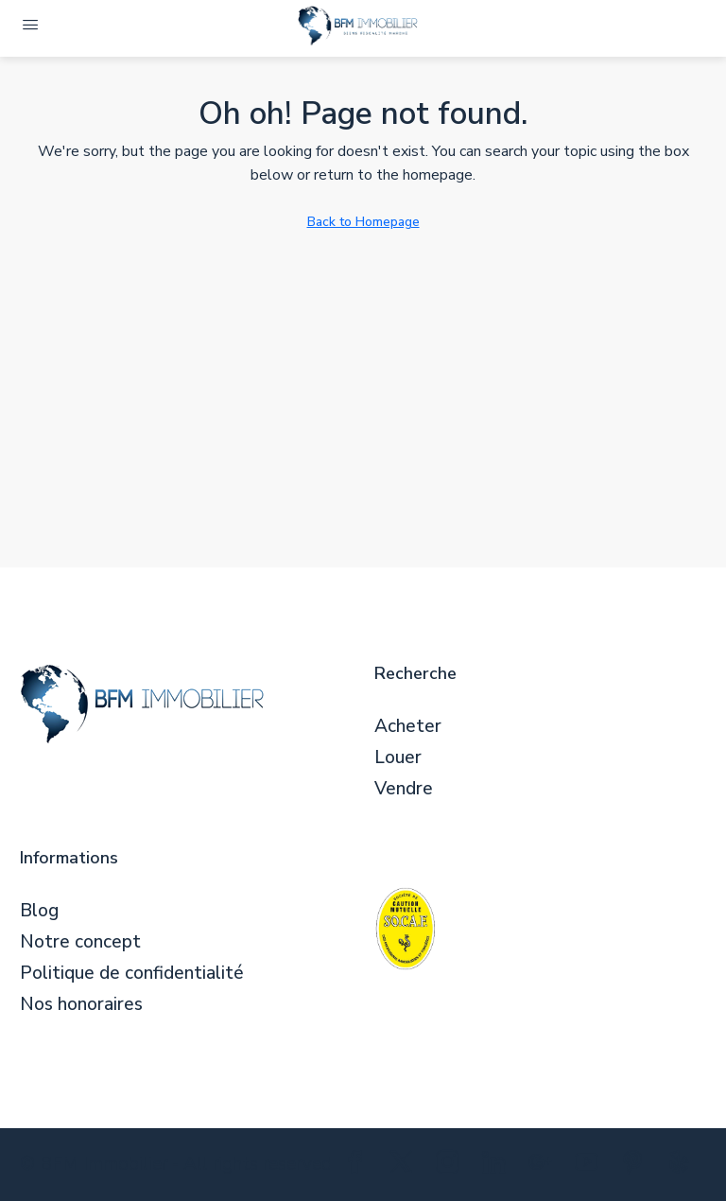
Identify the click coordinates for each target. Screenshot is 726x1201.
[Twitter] (405, 1166)
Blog (39, 911)
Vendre (403, 789)
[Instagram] (451, 1166)
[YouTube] (590, 1166)
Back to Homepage (363, 222)
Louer (398, 758)
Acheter (407, 727)
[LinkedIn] (497, 1166)
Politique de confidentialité (132, 973)
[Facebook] (358, 1166)
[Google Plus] (544, 1166)
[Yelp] (683, 1166)
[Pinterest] (636, 1166)
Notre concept (80, 942)
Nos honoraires (81, 1005)
